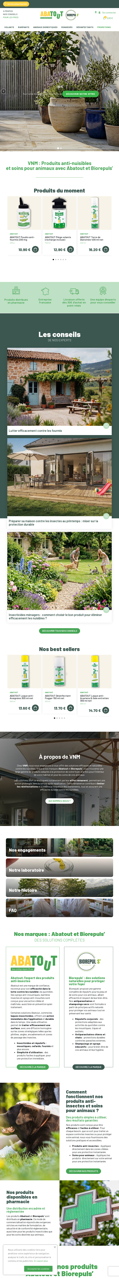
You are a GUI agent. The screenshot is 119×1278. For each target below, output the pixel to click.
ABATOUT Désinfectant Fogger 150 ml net (58, 697)
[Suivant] (115, 91)
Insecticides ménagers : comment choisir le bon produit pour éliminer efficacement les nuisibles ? (55, 616)
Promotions (104, 27)
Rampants (23, 27)
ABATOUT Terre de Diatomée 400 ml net (91, 238)
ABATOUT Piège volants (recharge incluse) (58, 238)
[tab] (58, 148)
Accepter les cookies (38, 1268)
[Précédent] (3, 91)
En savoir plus (41, 1260)
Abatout (14, 234)
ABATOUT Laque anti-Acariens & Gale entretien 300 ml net (94, 698)
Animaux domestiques (45, 27)
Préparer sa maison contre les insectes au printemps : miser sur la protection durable (53, 522)
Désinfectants (84, 27)
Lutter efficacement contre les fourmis (35, 430)
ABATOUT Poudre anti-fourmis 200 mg (22, 238)
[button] (95, 12)
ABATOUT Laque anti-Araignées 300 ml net (22, 697)
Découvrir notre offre (80, 94)
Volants (9, 27)
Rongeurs (67, 27)
